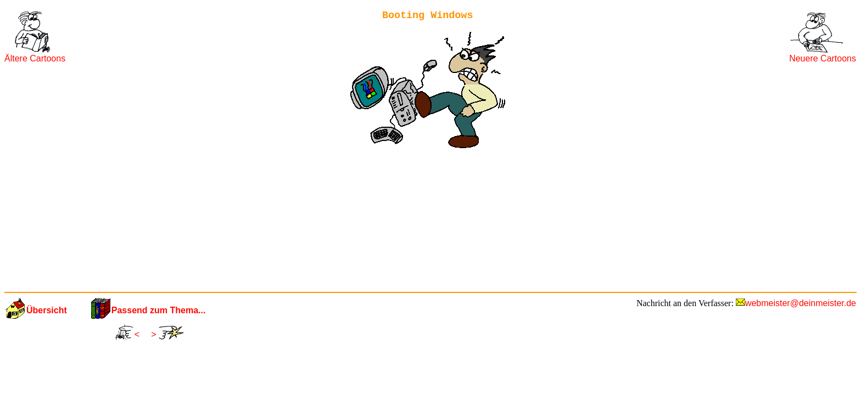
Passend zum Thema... (158, 310)
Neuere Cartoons (822, 58)
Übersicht (46, 310)
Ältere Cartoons (34, 58)
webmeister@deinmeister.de (800, 303)
